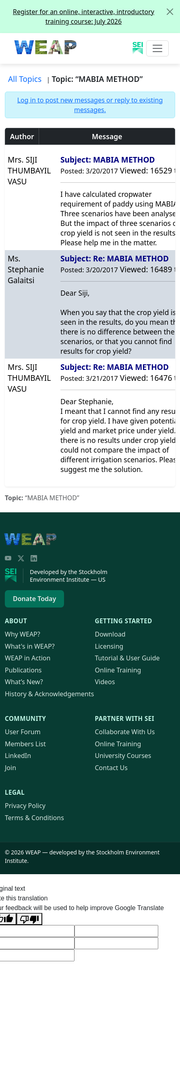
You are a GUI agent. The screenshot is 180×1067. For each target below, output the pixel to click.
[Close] (170, 11)
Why (22, 634)
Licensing (109, 646)
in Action (27, 658)
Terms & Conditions (34, 817)
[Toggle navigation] (157, 48)
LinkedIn (18, 755)
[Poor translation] (29, 919)
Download (110, 634)
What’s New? (24, 681)
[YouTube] (8, 558)
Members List (25, 743)
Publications (23, 670)
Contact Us (111, 767)
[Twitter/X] (21, 558)
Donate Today (34, 598)
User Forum (23, 731)
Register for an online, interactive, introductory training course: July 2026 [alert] (96, 13)
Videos (105, 681)
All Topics (24, 78)
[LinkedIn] (34, 558)
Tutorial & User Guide (127, 658)
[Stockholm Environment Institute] (14, 575)
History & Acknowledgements (49, 693)
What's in (30, 646)
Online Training (118, 670)
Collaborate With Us (125, 731)
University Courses (123, 755)
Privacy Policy (25, 805)
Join (10, 767)
